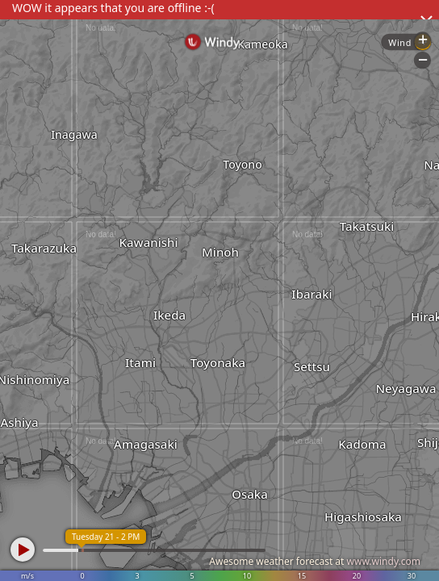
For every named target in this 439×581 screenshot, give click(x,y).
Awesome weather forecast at (314, 561)
